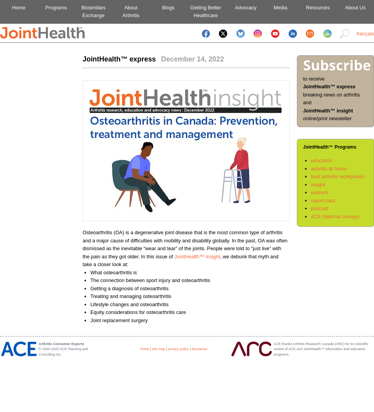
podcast (319, 208)
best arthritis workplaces (337, 176)
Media (281, 8)
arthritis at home (329, 169)
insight (318, 185)
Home (18, 8)
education (322, 160)
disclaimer (199, 349)
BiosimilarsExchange (93, 11)
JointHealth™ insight (197, 256)
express (319, 192)
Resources (318, 8)
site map (158, 349)
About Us (355, 8)
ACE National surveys (335, 216)
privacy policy (178, 349)
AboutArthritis (130, 11)
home (144, 349)
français (365, 34)
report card (323, 200)
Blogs (168, 8)
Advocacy (243, 8)
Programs (56, 8)
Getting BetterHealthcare (206, 11)
